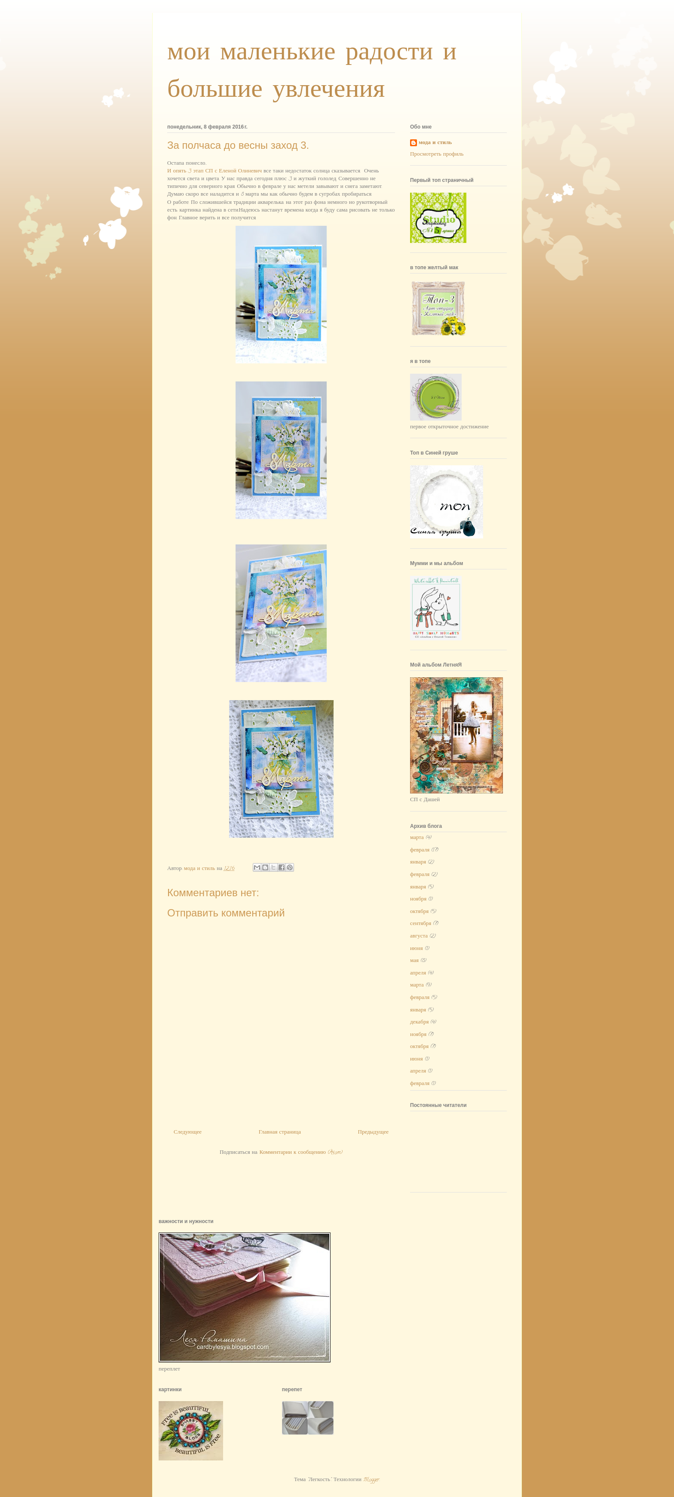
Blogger (371, 1480)
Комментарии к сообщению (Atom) (301, 1152)
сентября (420, 923)
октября (419, 911)
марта (417, 837)
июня (416, 948)
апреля (418, 973)
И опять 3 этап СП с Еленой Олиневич (214, 171)
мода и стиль (435, 143)
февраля (419, 850)
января (418, 862)
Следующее (188, 1132)
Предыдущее (373, 1132)
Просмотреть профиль (437, 154)
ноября (418, 899)
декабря (419, 1022)
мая (414, 960)
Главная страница (280, 1132)
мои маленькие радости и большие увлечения (311, 71)
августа (419, 936)
